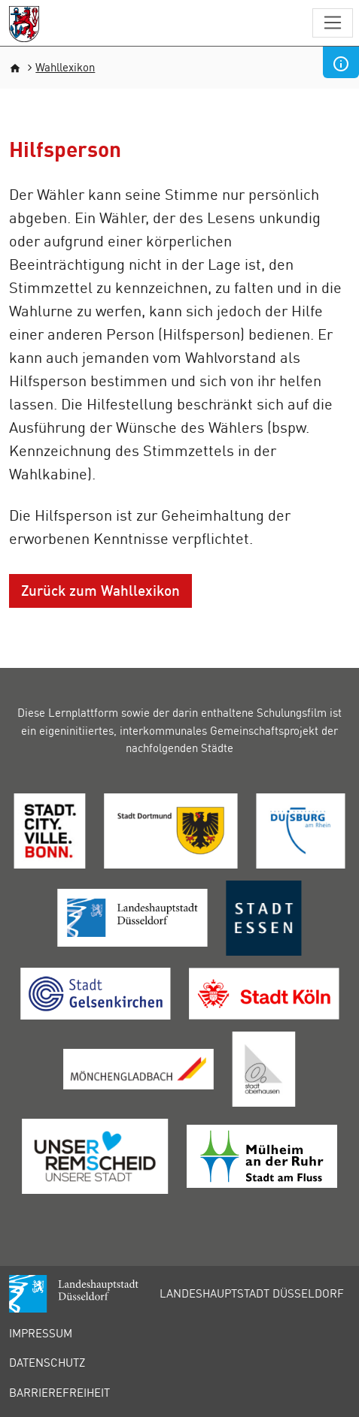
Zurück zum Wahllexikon (100, 590)
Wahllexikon (65, 66)
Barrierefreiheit (59, 1392)
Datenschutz (47, 1362)
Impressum (40, 1332)
